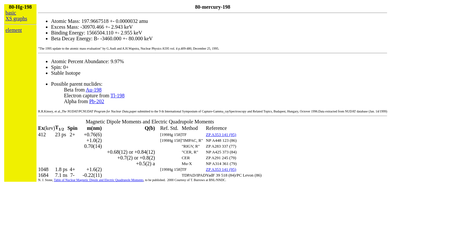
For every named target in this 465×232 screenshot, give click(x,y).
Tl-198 (117, 95)
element (13, 30)
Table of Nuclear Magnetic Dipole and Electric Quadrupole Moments (99, 180)
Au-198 (94, 89)
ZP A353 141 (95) (221, 134)
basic (10, 12)
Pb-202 (96, 101)
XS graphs (16, 18)
